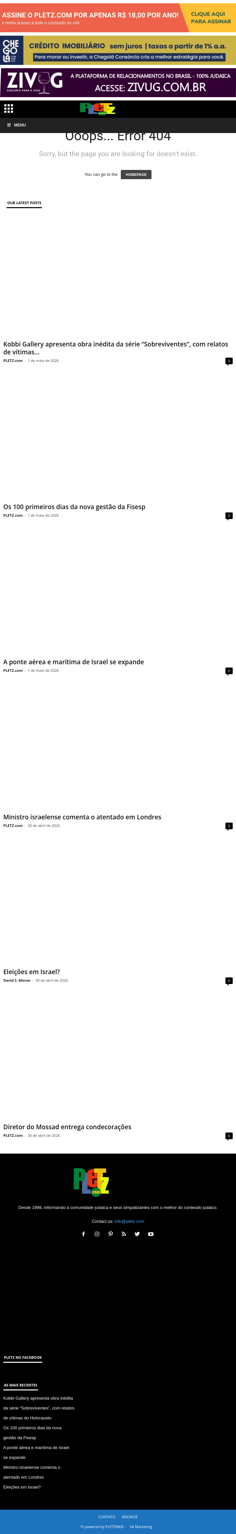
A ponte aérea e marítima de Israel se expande (73, 662)
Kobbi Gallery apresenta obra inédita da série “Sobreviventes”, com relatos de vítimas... (115, 348)
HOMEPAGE (136, 175)
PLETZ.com (12, 360)
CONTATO (106, 1516)
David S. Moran (16, 980)
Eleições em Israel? (31, 972)
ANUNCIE (130, 1516)
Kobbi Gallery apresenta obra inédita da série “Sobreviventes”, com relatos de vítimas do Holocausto (38, 1408)
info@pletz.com (129, 1221)
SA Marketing (141, 1526)
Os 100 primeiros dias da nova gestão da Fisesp (74, 507)
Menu (16, 125)
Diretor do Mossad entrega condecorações (67, 1127)
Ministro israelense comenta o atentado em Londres (82, 817)
